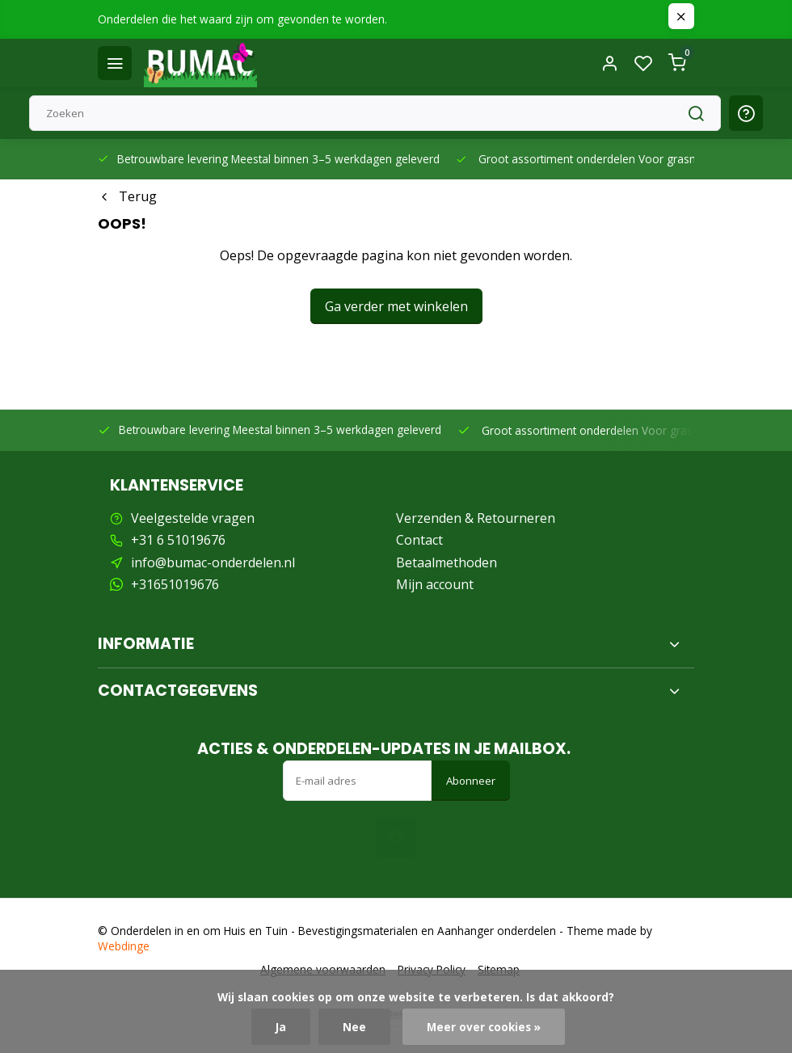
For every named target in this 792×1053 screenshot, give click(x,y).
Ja (281, 1026)
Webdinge (124, 946)
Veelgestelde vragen (193, 518)
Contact (419, 540)
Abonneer (470, 780)
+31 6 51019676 (178, 540)
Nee (354, 1026)
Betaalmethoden (446, 562)
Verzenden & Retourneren (475, 518)
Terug (127, 196)
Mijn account (435, 584)
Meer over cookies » (484, 1026)
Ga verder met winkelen (396, 306)
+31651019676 (175, 584)
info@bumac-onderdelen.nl (213, 562)
